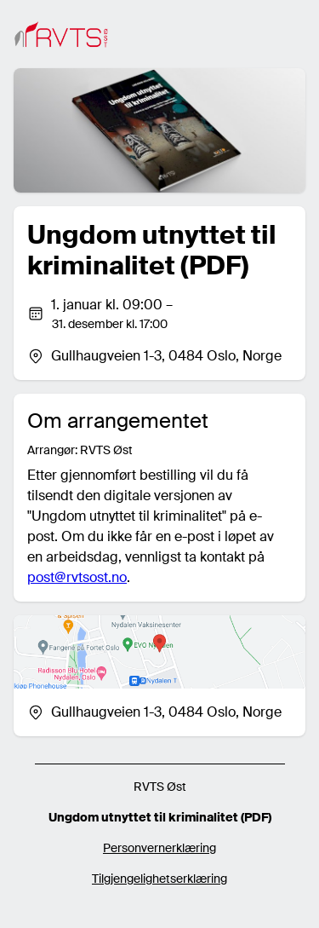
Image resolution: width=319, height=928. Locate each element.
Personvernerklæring (159, 848)
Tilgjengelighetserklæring (159, 878)
